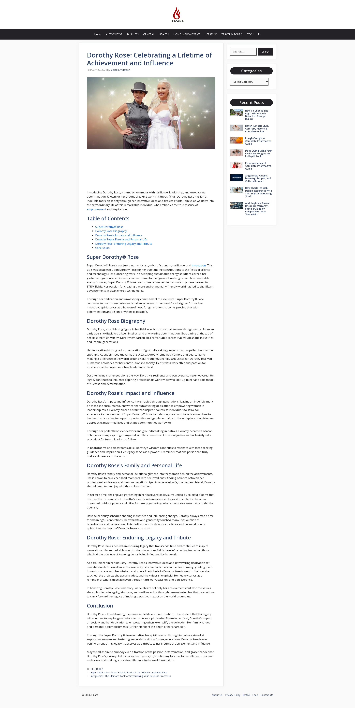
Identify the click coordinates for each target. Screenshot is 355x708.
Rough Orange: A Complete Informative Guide (258, 141)
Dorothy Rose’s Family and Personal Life (121, 239)
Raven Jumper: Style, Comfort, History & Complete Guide (257, 128)
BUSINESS (133, 34)
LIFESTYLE (211, 34)
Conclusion (102, 248)
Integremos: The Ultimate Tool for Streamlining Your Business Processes (131, 676)
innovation (199, 265)
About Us (217, 694)
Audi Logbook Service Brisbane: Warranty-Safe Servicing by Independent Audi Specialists (257, 209)
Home (97, 34)
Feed (255, 694)
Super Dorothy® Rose (109, 227)
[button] (259, 34)
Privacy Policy (232, 694)
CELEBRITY (97, 668)
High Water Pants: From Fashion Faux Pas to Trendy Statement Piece (129, 672)
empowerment (96, 209)
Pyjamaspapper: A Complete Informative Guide (258, 165)
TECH (250, 34)
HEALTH (164, 34)
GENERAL (148, 34)
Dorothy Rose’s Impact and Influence (119, 235)
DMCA (246, 694)
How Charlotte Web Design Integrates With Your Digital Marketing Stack (258, 192)
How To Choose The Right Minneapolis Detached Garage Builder (256, 114)
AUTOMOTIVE (114, 34)
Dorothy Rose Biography (111, 231)
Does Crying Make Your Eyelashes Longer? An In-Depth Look (258, 153)
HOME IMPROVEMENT (186, 34)
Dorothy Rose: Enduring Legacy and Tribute (123, 244)
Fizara (94, 694)
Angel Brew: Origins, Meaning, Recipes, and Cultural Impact (258, 178)
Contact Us (267, 694)
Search (265, 51)
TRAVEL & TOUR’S (231, 34)
